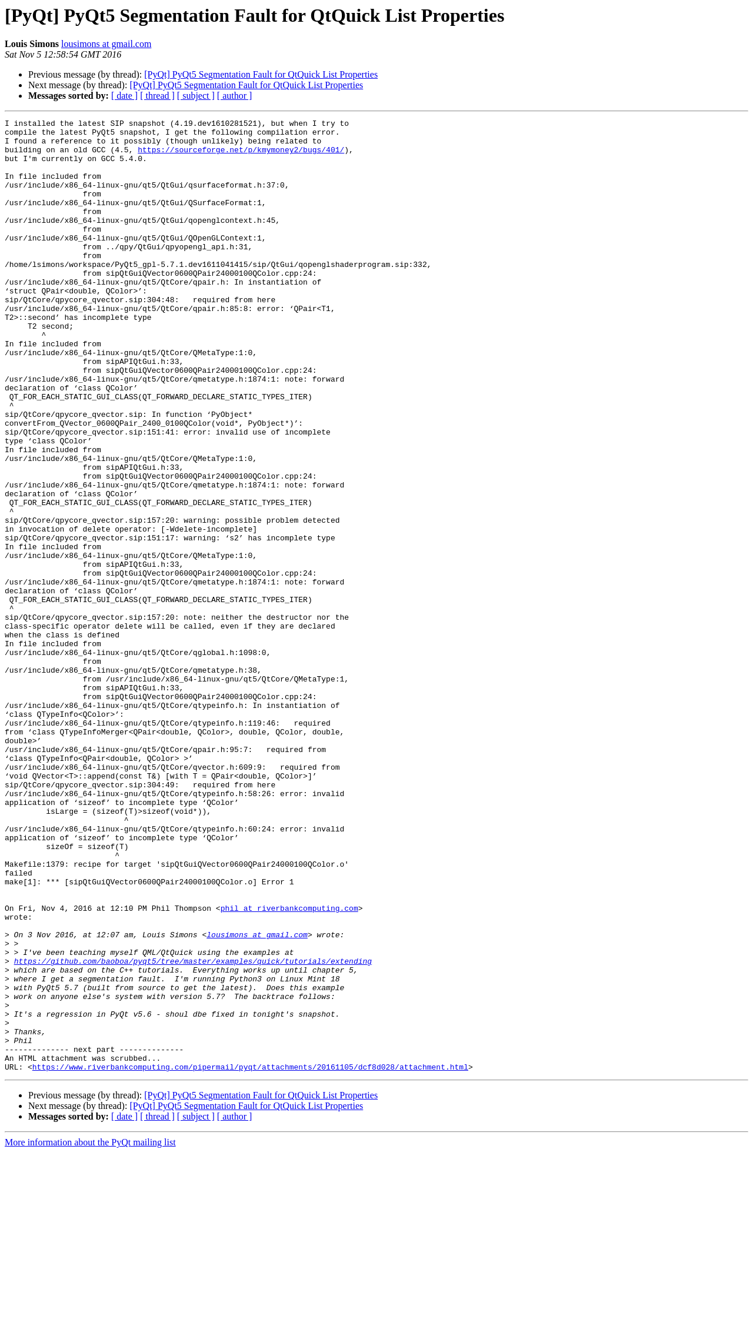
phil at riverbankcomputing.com (289, 1066)
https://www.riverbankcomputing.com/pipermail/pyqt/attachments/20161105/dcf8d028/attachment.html (250, 1257)
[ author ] (234, 96)
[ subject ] (196, 96)
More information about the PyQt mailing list (90, 1333)
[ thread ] (157, 96)
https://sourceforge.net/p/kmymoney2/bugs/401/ (241, 156)
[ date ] (124, 96)
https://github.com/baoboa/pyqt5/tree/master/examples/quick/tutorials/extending (193, 1130)
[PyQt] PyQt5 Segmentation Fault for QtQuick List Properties (261, 74)
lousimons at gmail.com (106, 44)
